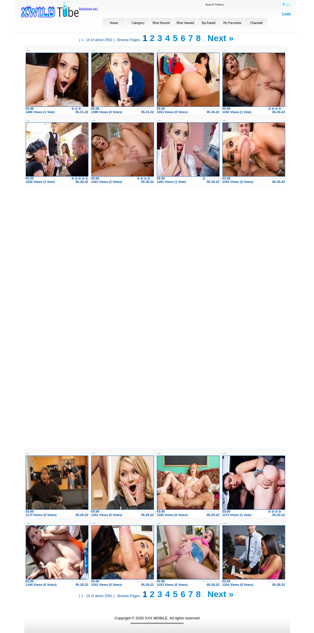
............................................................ (157, 622)
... (28, 50)
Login (286, 14)
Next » (220, 38)
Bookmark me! (88, 8)
